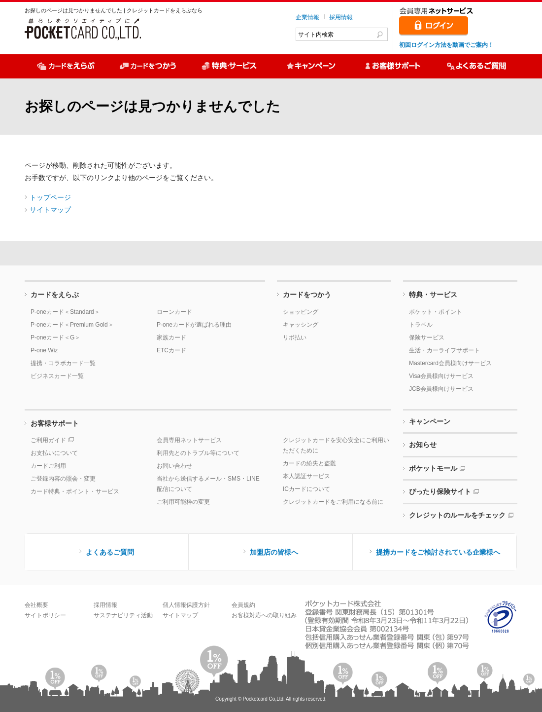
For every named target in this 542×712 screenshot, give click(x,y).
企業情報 (307, 17)
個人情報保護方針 (186, 604)
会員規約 (243, 604)
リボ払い (294, 337)
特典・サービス (433, 295)
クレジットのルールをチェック (457, 515)
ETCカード (171, 350)
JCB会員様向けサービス (441, 388)
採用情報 (341, 17)
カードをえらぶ (55, 295)
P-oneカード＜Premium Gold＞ (72, 324)
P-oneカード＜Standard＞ (65, 311)
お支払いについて (54, 453)
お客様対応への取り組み (264, 615)
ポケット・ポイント (435, 311)
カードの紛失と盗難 (309, 463)
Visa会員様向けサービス (441, 376)
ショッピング (300, 311)
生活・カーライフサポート (444, 350)
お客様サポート (55, 423)
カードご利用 (48, 465)
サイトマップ (50, 210)
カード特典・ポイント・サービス (75, 491)
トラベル (421, 324)
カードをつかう (307, 295)
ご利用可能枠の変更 (183, 501)
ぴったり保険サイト (440, 491)
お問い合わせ (174, 465)
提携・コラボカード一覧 (63, 363)
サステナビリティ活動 (123, 615)
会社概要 (36, 604)
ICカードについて (306, 489)
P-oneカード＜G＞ (55, 337)
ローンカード (174, 311)
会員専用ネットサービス (189, 440)
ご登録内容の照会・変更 (63, 478)
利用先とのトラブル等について (198, 453)
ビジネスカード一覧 (57, 376)
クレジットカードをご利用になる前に (333, 501)
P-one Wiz (44, 350)
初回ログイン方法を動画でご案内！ (446, 44)
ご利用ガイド (48, 440)
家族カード (171, 337)
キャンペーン (429, 421)
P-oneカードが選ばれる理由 (194, 324)
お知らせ (423, 445)
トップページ (50, 197)
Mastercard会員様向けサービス (450, 363)
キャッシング (300, 324)
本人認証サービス (306, 476)
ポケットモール (433, 468)
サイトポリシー (45, 615)
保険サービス (426, 337)
